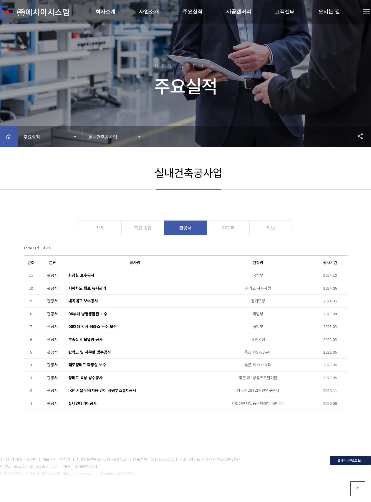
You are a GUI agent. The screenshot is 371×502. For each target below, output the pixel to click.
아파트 (229, 227)
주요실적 (193, 11)
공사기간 (330, 262)
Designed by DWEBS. (117, 473)
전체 (98, 227)
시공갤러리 (238, 11)
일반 (273, 227)
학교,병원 (141, 227)
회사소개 (105, 11)
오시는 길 (329, 11)
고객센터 (285, 11)
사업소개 (149, 11)
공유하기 (357, 136)
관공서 (185, 227)
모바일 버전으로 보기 (350, 460)
